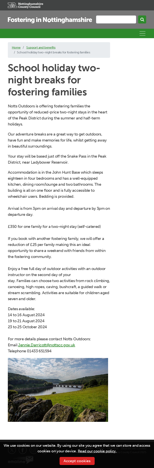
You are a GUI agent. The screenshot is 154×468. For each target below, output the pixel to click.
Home (16, 47)
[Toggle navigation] (142, 33)
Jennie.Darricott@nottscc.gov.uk (46, 345)
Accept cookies (77, 461)
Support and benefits (40, 47)
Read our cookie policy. (97, 451)
